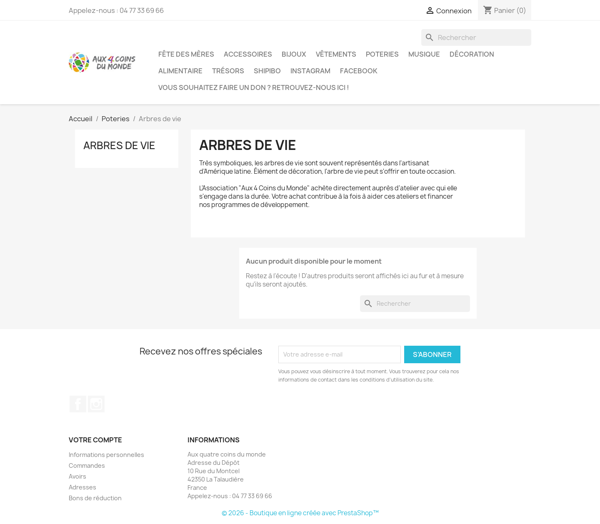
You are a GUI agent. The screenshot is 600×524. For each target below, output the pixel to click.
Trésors (228, 70)
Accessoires (248, 54)
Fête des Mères (186, 54)
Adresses (82, 487)
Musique (424, 54)
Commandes (87, 465)
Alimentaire (180, 70)
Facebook (359, 70)
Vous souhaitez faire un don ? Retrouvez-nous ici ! (253, 87)
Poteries (382, 54)
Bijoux (294, 54)
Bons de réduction (95, 498)
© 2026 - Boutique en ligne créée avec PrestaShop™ (300, 513)
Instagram (310, 70)
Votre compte (95, 439)
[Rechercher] (476, 37)
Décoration (472, 54)
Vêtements (336, 54)
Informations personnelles (106, 455)
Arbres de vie (119, 145)
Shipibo (267, 70)
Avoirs (77, 476)
